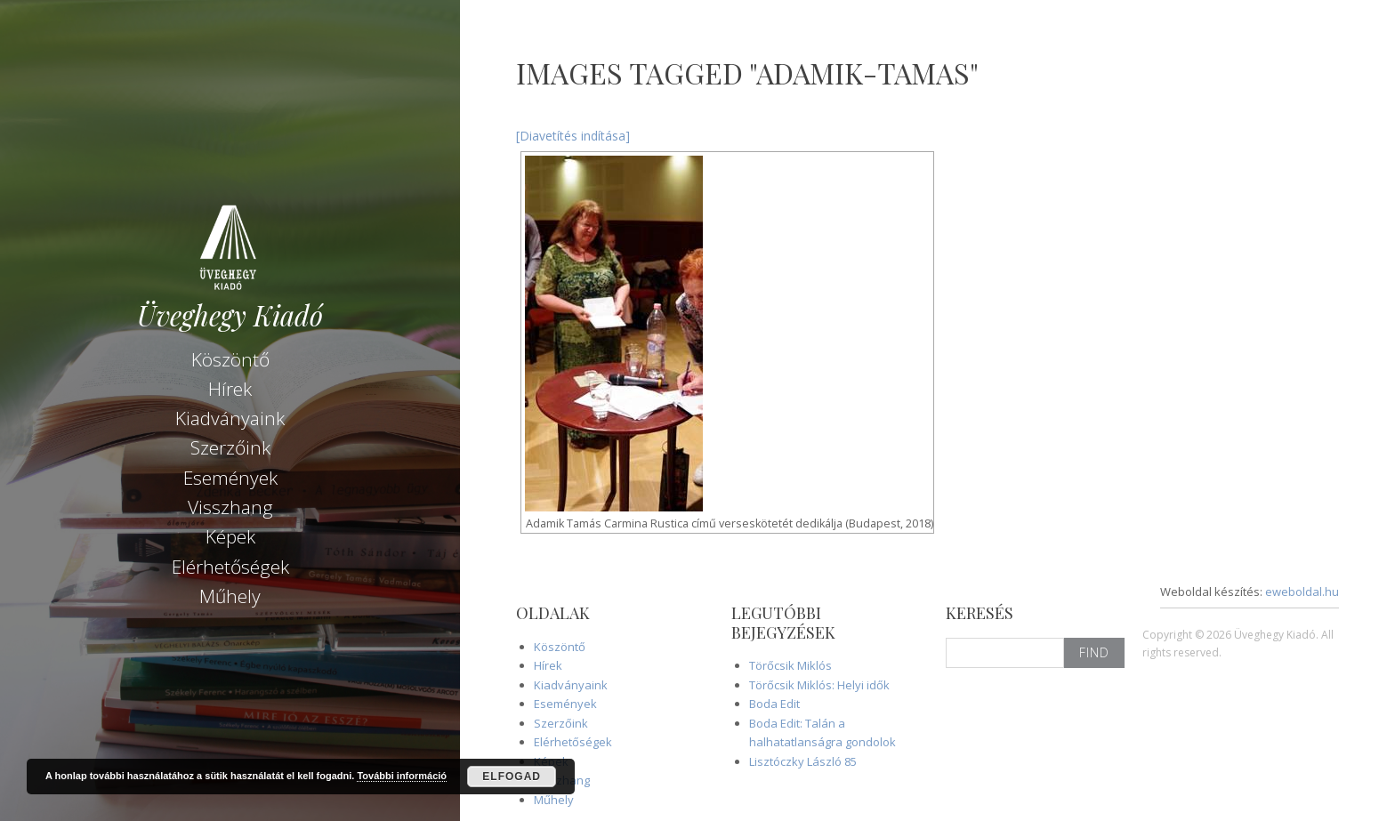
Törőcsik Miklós (790, 665)
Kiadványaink (230, 417)
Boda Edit (774, 704)
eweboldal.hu (1302, 592)
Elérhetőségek (230, 565)
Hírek (230, 387)
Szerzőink (230, 446)
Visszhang (230, 506)
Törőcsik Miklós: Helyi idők (819, 685)
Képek (230, 535)
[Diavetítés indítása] (573, 135)
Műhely (230, 595)
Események (230, 476)
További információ (402, 775)
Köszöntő (230, 358)
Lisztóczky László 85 (803, 761)
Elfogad (511, 776)
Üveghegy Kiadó (230, 314)
